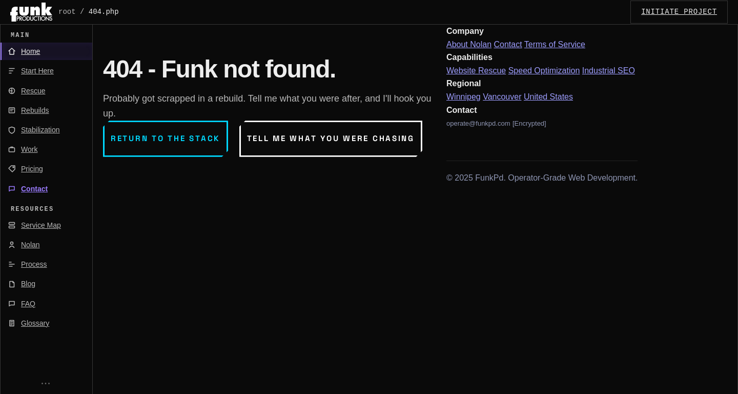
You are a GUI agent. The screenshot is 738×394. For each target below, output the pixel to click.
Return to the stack (165, 138)
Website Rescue (476, 70)
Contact (508, 44)
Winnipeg (463, 96)
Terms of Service (554, 44)
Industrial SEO (608, 70)
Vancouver (502, 96)
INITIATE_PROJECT (679, 12)
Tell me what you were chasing (331, 138)
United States (548, 96)
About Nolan (468, 44)
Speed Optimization (544, 70)
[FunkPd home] (31, 12)
